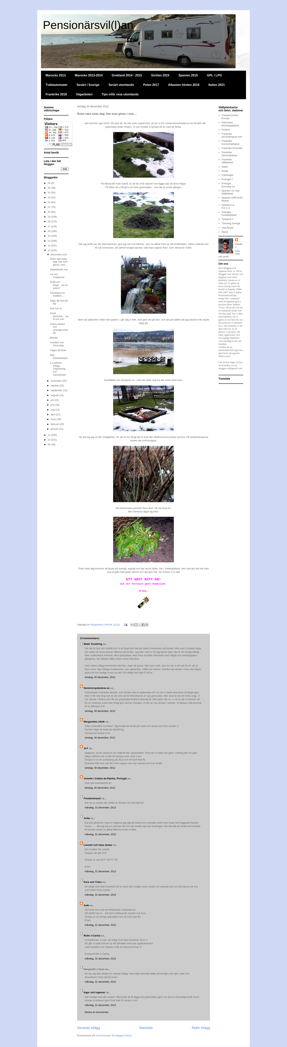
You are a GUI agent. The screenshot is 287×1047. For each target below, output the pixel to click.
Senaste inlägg (88, 1028)
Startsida (146, 1028)
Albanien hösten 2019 (183, 84)
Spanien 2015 (188, 75)
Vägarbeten (84, 94)
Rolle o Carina (92, 935)
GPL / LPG (214, 75)
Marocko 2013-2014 (89, 75)
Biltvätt (53, 337)
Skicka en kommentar (96, 1012)
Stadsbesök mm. (59, 269)
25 (49, 187)
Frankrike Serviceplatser (229, 154)
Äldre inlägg (201, 1028)
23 (49, 197)
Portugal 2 (227, 179)
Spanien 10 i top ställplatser (230, 192)
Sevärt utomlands (121, 84)
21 (49, 207)
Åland (225, 231)
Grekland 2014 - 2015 (127, 75)
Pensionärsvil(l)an (88, 25)
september (57, 390)
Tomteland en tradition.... (57, 294)
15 (49, 235)
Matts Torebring (93, 644)
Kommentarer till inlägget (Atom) (114, 1035)
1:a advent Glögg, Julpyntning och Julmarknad (57, 368)
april (53, 414)
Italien (225, 166)
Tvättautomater (57, 84)
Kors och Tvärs (93, 882)
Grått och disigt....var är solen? (59, 285)
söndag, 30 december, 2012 (100, 677)
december (56, 254)
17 (49, 226)
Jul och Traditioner (57, 276)
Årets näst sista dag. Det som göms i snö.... (58, 261)
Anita (87, 818)
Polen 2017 (151, 84)
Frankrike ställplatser (227, 161)
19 (49, 216)
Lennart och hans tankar (98, 845)
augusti (55, 395)
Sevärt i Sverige (88, 84)
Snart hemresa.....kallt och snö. (59, 316)
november (56, 380)
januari (55, 428)
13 (49, 245)
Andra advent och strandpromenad (59, 328)
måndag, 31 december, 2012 (100, 807)
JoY (86, 748)
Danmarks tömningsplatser (230, 124)
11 (49, 435)
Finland (226, 129)
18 (49, 221)
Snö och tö (56, 308)
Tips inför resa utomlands (120, 94)
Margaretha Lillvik (94, 721)
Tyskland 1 (227, 219)
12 (49, 250)
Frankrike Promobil (232, 148)
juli (52, 400)
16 (49, 231)
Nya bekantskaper (59, 356)
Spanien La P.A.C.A (228, 206)
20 (49, 212)
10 (49, 439)
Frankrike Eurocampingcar (231, 142)
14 (49, 240)
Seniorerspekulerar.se (97, 688)
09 (49, 444)
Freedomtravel (92, 798)
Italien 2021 (216, 84)
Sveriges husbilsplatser (229, 214)
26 (49, 183)
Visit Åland (227, 227)
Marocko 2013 (56, 75)
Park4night (227, 175)
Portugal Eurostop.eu (228, 185)
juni (53, 404)
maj (53, 409)
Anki (86, 905)
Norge (225, 170)
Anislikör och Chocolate (57, 344)
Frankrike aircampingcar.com (232, 135)
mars (54, 419)
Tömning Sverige (231, 223)
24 (49, 192)
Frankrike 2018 (56, 94)
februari (55, 424)
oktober (55, 385)
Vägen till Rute (58, 350)
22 (49, 202)
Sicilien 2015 (160, 75)
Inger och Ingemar (94, 992)
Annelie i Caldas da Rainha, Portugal (105, 778)
